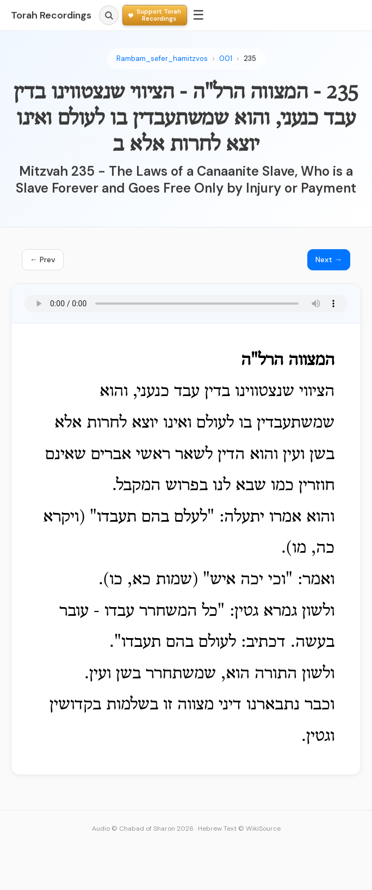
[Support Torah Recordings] (154, 15)
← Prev (42, 259)
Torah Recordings (51, 15)
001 (225, 58)
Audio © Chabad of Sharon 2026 (143, 828)
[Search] (109, 15)
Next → (328, 259)
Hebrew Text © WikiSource (239, 828)
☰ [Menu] (198, 15)
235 (250, 58)
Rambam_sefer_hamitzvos (162, 58)
